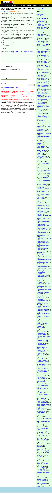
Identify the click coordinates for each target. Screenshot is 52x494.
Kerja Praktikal (40, 153)
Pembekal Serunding (42, 251)
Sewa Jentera (40, 412)
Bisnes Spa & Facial (42, 78)
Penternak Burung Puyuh (43, 336)
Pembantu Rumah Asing (43, 218)
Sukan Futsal (40, 435)
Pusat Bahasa (40, 377)
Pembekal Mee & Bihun (43, 242)
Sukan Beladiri (40, 432)
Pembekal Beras (41, 224)
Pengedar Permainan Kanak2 (42, 324)
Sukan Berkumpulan (42, 434)
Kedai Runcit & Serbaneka (43, 136)
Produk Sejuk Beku (42, 371)
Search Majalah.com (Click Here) (44, 8)
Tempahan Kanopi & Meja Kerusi (43, 448)
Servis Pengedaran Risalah (44, 405)
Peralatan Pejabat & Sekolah (42, 348)
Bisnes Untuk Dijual (20, 51)
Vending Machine (41, 479)
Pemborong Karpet (42, 271)
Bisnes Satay (40, 75)
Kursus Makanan (41, 186)
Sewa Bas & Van (41, 411)
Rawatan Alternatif (42, 397)
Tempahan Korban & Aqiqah (42, 455)
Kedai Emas (40, 125)
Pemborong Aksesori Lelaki (44, 254)
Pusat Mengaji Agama (42, 383)
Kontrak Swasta (41, 161)
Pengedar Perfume (41, 322)
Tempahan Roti (41, 466)
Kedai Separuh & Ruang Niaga (43, 139)
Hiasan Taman (40, 105)
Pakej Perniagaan (41, 14)
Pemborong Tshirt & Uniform (42, 295)
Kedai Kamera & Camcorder (44, 133)
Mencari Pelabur (41, 191)
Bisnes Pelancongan (42, 62)
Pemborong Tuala (41, 297)
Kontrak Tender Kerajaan (43, 163)
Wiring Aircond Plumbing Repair (43, 485)
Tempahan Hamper (42, 444)
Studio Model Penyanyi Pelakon (43, 428)
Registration (42, 5)
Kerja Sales (40, 154)
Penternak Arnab (41, 333)
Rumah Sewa (40, 398)
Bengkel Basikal (41, 20)
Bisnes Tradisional (41, 83)
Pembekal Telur (41, 252)
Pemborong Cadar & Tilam (44, 268)
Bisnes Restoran (41, 69)
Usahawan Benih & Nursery (44, 475)
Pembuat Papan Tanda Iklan (44, 300)
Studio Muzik (40, 431)
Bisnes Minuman (41, 59)
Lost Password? (17, 87)
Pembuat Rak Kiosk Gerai (43, 306)
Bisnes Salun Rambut (42, 72)
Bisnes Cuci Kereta (41, 37)
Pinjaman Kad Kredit (42, 361)
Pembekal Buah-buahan (43, 225)
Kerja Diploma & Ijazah (43, 147)
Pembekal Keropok (42, 234)
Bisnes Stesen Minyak (42, 81)
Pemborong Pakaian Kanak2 (42, 281)
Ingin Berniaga (41, 115)
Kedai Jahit (40, 132)
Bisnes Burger (40, 34)
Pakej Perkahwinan (42, 210)
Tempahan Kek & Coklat (43, 452)
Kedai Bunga (40, 120)
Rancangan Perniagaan (43, 394)
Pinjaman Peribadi (41, 364)
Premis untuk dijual (42, 368)
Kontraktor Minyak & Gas (43, 173)
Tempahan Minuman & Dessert (43, 461)
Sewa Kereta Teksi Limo (43, 414)
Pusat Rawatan (41, 388)
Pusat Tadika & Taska (42, 390)
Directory (23, 5)
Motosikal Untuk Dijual (43, 205)
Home (2, 5)
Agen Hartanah (41, 18)
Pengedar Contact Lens (43, 319)
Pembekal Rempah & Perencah (42, 248)
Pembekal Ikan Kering (42, 228)
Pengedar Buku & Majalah (43, 316)
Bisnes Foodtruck (41, 42)
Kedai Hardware (41, 129)
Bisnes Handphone (42, 44)
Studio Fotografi (41, 424)
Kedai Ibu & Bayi (41, 130)
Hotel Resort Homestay (43, 106)
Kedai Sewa (40, 142)
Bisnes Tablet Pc (41, 82)
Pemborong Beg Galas (42, 262)
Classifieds (8, 5)
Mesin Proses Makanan (43, 200)
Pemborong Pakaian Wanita (44, 289)
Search (14, 5)
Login (47, 5)
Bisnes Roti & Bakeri (42, 71)
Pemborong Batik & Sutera (44, 259)
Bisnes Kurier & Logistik (43, 57)
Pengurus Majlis (41, 332)
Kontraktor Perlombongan (43, 180)
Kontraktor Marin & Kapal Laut (43, 171)
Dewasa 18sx (40, 91)
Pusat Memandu (41, 381)
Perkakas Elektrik (41, 354)
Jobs (18, 5)
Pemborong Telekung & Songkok (43, 292)
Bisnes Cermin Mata (42, 35)
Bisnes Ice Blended (42, 50)
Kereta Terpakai (41, 146)
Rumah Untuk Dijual (11, 52)
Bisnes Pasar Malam (42, 61)
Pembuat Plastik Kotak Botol (43, 304)
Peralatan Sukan (41, 350)
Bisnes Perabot (41, 65)
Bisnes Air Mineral (41, 27)
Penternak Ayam (41, 334)
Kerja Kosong (40, 152)
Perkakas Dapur (41, 353)
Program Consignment (42, 373)
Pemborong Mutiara (42, 276)
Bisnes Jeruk (40, 52)
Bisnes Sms (40, 76)
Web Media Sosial (41, 483)
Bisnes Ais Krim (41, 28)
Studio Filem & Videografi (43, 421)
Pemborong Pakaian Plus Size (43, 287)
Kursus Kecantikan (42, 184)
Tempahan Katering (42, 451)
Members (34, 5)
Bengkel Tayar (40, 25)
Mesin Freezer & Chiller (43, 194)
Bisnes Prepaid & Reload (43, 67)
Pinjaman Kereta (41, 363)
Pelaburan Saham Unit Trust (44, 215)
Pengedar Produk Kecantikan (41, 326)
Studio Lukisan (41, 427)
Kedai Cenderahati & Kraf (43, 122)
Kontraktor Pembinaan (42, 177)
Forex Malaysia (41, 99)
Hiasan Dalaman (41, 103)
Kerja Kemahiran (41, 150)
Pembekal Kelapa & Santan (44, 229)
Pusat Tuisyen (40, 392)
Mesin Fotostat (41, 193)
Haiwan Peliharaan (42, 100)
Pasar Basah (40, 212)
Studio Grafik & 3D (42, 425)
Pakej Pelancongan (42, 208)
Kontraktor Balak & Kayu (43, 166)
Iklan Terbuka (40, 109)
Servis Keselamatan (42, 402)
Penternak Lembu (41, 341)
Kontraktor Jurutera (42, 169)
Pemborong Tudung (42, 299)
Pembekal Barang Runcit (43, 221)
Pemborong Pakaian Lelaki (44, 283)
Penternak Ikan (41, 339)
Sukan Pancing (41, 436)
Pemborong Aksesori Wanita (44, 256)
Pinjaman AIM (40, 358)
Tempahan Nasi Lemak (43, 463)
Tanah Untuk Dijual (9, 51)
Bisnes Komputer (41, 55)
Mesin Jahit (40, 198)
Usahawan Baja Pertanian (43, 472)
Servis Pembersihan (42, 404)
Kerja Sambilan (41, 156)
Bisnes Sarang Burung (42, 74)
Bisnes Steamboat (41, 79)
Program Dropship (41, 375)
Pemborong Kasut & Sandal (42, 273)
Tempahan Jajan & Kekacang (42, 445)
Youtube (29, 5)
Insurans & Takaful (42, 116)
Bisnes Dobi (40, 40)
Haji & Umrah (40, 102)
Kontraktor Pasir (41, 176)
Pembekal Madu (41, 241)
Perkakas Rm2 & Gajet (42, 356)
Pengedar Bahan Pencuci (43, 313)
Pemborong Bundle (42, 266)
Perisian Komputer (41, 351)
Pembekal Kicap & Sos (43, 235)
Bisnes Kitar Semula (42, 54)
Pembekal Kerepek (42, 232)
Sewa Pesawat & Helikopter (44, 418)
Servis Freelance (41, 401)
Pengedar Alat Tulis (42, 312)
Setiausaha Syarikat (42, 409)
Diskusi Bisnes (40, 92)
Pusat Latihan (40, 380)
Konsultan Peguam (42, 157)
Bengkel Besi (40, 21)
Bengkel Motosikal (42, 24)
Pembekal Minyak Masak (43, 245)
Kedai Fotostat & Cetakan (43, 126)
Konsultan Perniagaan (42, 15)
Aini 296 (3, 11)
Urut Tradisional (41, 470)
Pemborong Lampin (42, 275)
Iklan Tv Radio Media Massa (44, 110)
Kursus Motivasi (41, 187)
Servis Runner (40, 408)
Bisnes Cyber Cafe (41, 38)
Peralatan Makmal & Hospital (42, 345)
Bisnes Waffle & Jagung (43, 86)
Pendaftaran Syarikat (42, 309)
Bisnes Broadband (41, 32)
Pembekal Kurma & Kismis (44, 238)
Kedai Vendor (40, 143)
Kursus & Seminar (41, 183)
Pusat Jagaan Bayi (41, 378)
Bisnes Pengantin (41, 64)
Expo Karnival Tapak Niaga (44, 96)
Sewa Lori (39, 417)
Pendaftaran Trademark (43, 310)
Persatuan (39, 13)
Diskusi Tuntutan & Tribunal (42, 94)
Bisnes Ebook (40, 41)
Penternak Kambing (42, 340)
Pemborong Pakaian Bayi (43, 278)
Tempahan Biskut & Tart (43, 441)
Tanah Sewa (40, 438)
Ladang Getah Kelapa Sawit (44, 188)
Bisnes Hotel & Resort (42, 47)
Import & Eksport (41, 113)
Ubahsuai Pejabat (41, 468)
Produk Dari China (41, 370)
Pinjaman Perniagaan (42, 366)
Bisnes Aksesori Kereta (42, 30)
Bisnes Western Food (42, 89)
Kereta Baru (40, 144)
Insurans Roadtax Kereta (43, 118)
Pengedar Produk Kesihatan (44, 329)
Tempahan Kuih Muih (42, 458)
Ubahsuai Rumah (41, 469)
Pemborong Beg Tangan (43, 264)
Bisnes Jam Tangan (42, 51)
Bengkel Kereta (41, 23)
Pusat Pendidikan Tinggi (43, 385)
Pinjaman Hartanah (42, 360)
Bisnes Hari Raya (41, 45)
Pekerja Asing (40, 214)
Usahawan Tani (41, 477)
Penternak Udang (41, 343)
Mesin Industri (40, 197)
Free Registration (7, 87)
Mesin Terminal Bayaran (43, 203)
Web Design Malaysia (42, 480)
